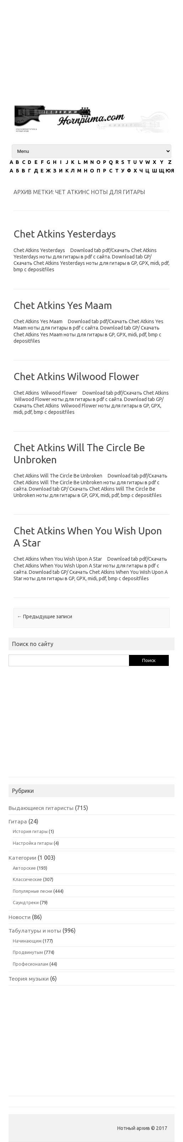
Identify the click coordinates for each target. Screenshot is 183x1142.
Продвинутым (28, 952)
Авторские (24, 867)
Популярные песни (32, 890)
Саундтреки (26, 902)
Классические (27, 879)
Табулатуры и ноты (35, 930)
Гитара (18, 821)
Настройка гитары (33, 843)
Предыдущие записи (44, 616)
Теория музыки (29, 978)
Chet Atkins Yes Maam (63, 305)
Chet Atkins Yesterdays (65, 233)
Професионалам (30, 963)
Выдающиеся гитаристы (41, 808)
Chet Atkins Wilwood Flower (76, 376)
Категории (22, 857)
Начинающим (27, 940)
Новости (20, 917)
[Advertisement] (91, 50)
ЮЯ (170, 171)
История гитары (30, 831)
